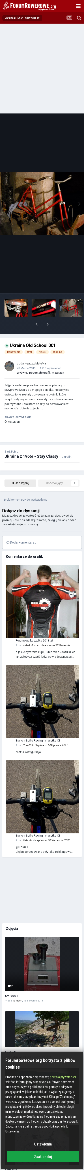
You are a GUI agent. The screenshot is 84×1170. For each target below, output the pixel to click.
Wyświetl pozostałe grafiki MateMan (40, 361)
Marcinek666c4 (22, 1045)
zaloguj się (54, 508)
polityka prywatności (63, 1077)
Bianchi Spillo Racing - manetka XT (38, 728)
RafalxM (27, 828)
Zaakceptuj (43, 1156)
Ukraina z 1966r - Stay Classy (31, 444)
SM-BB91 (11, 984)
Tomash (17, 989)
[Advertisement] (42, 68)
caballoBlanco (31, 633)
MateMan (41, 351)
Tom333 (28, 733)
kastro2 (10, 1040)
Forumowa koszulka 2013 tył (34, 629)
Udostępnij (20, 471)
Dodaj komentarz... (21, 531)
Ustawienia (43, 1144)
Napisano (56, 633)
